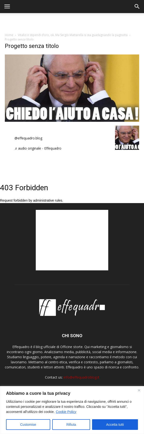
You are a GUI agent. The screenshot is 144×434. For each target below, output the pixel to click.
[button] (137, 6)
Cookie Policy (66, 412)
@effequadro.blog (28, 138)
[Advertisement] (72, 21)
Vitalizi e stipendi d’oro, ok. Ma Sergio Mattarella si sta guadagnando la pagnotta (73, 35)
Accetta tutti (115, 424)
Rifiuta (71, 424)
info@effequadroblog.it (81, 377)
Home (9, 35)
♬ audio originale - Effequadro (37, 148)
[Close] (139, 390)
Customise (28, 424)
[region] (72, 410)
